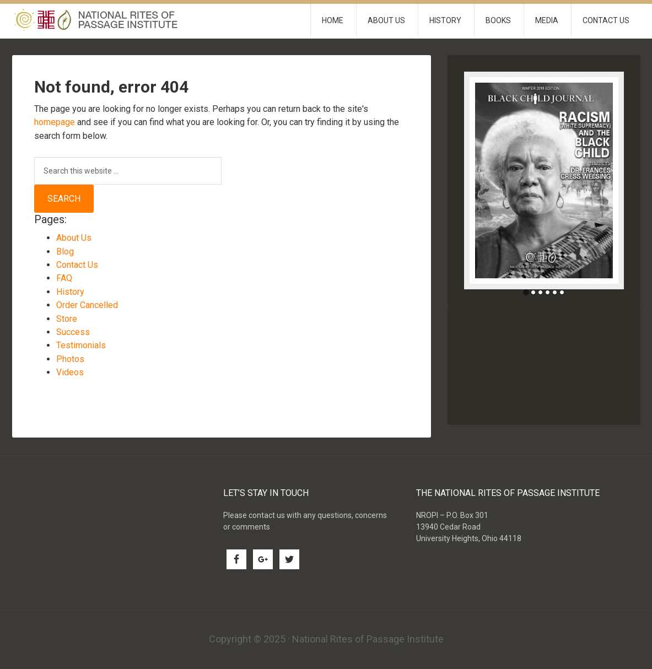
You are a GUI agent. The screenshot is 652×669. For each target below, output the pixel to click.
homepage (54, 122)
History (70, 292)
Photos (70, 359)
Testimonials (81, 345)
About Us (73, 238)
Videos (70, 372)
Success (73, 332)
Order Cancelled (87, 305)
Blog (65, 251)
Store (66, 319)
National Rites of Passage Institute (106, 21)
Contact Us (77, 265)
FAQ (64, 278)
